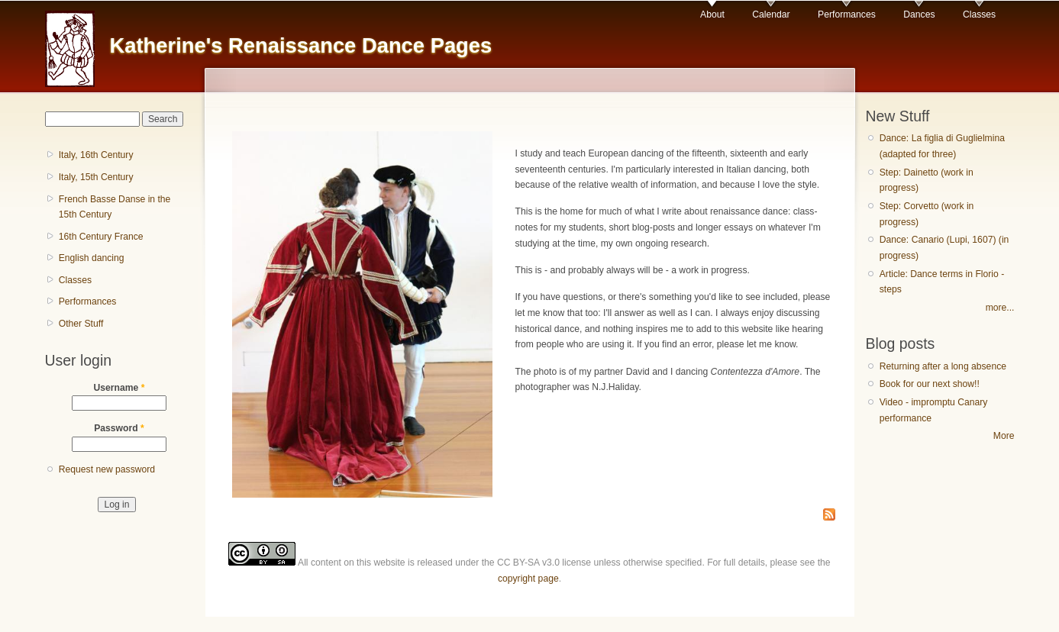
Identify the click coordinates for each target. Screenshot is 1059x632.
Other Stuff (81, 323)
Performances (847, 14)
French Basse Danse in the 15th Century (115, 207)
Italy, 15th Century (96, 177)
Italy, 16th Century (96, 155)
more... (1000, 307)
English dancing (91, 258)
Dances (919, 14)
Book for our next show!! (930, 384)
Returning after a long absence (943, 366)
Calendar (770, 14)
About (712, 14)
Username (119, 387)
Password (119, 428)
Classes (979, 14)
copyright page (528, 578)
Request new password (107, 469)
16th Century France (101, 236)
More (1004, 435)
